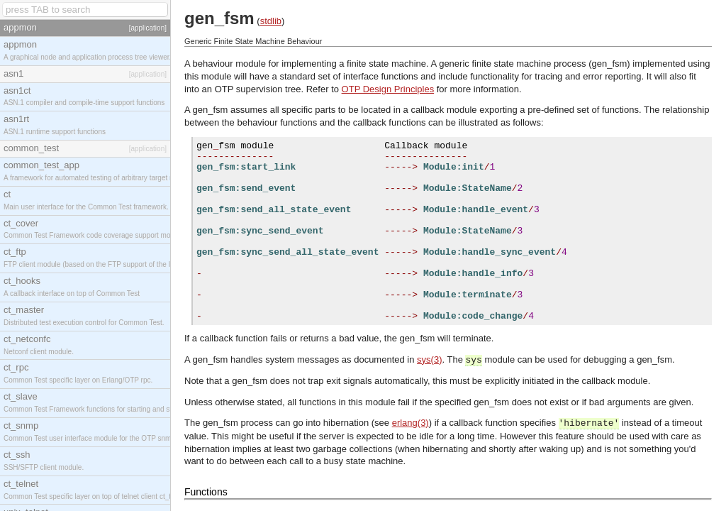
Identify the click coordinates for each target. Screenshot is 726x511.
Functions (206, 492)
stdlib (270, 21)
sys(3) (429, 359)
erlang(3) (410, 422)
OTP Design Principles (388, 89)
